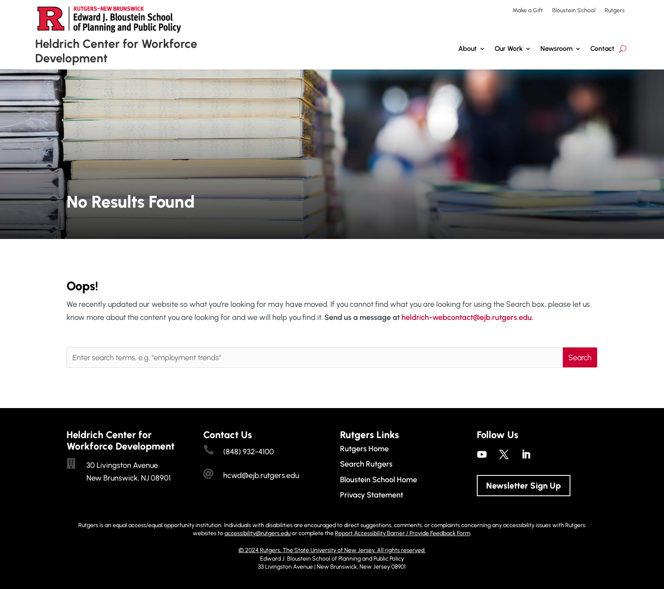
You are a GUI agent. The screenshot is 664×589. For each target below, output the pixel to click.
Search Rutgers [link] (366, 464)
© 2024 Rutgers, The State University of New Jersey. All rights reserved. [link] (332, 550)
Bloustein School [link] (573, 11)
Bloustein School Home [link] (378, 479)
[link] (482, 454)
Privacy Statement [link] (371, 495)
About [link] (467, 48)
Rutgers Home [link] (364, 448)
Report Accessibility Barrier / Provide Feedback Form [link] (402, 533)
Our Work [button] (509, 48)
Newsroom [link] (556, 48)
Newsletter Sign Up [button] (523, 486)
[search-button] (622, 49)
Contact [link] (602, 48)
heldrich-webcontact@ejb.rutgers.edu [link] (466, 317)
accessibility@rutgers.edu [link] (257, 533)
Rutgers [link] (615, 11)
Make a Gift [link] (527, 11)
